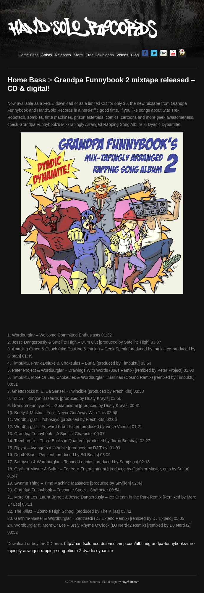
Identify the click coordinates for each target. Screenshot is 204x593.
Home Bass (28, 55)
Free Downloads (100, 55)
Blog (135, 55)
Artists (46, 55)
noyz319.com (130, 582)
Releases (63, 55)
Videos (122, 55)
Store (78, 55)
